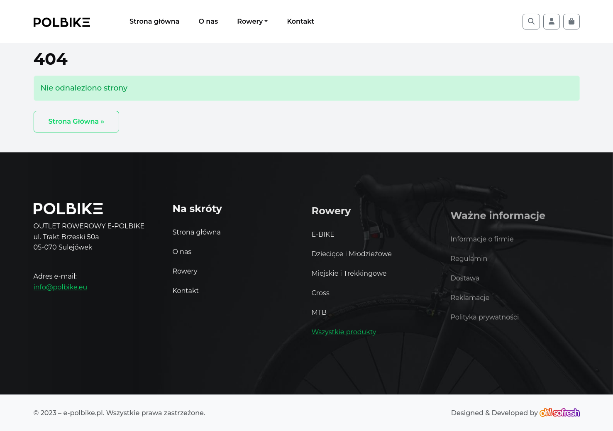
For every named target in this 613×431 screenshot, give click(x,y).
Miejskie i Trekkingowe (349, 278)
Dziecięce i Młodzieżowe (352, 258)
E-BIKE (323, 238)
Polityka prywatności (485, 325)
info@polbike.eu (61, 287)
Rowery (250, 21)
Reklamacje (470, 305)
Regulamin (469, 266)
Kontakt (300, 21)
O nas (208, 21)
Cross (321, 297)
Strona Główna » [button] (77, 121)
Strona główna (154, 21)
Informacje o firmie (482, 247)
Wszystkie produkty (344, 336)
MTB (319, 317)
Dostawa (465, 286)
